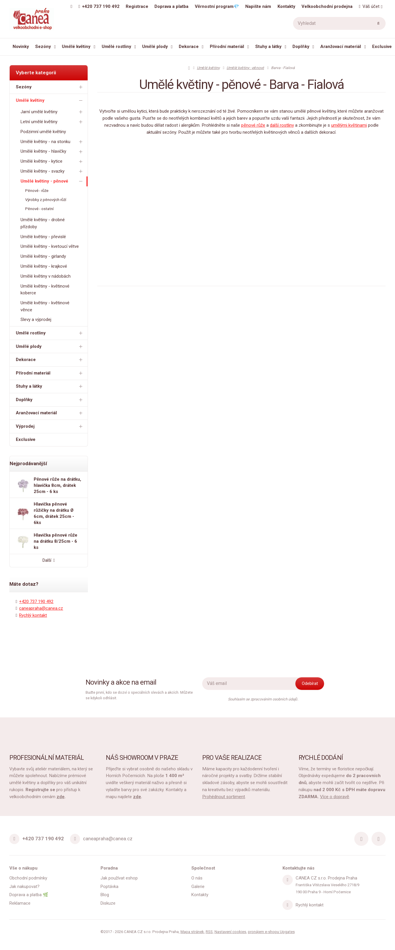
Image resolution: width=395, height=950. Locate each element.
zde (60, 796)
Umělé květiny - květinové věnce (45, 306)
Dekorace (189, 46)
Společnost (203, 868)
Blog (105, 894)
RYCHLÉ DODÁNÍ (321, 757)
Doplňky (300, 46)
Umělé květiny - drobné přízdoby (43, 223)
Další (48, 560)
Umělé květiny (76, 46)
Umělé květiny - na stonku (52, 141)
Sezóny (43, 46)
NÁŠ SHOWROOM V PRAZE (142, 757)
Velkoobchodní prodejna (327, 6)
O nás (196, 878)
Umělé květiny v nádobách (46, 276)
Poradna (109, 868)
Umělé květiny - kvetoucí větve (50, 246)
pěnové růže (253, 125)
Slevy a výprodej (36, 319)
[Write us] (287, 905)
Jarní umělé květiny (52, 112)
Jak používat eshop (119, 878)
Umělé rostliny (116, 46)
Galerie (198, 886)
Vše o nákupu (23, 868)
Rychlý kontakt (33, 615)
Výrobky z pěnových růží (45, 199)
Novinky (21, 46)
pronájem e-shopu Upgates (271, 932)
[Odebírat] (309, 683)
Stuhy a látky (268, 46)
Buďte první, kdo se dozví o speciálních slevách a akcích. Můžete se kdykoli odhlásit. (139, 695)
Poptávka (109, 886)
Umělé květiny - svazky (52, 171)
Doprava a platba (171, 6)
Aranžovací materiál (340, 46)
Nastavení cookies (230, 932)
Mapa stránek (192, 932)
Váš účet (369, 6)
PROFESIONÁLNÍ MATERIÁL (46, 757)
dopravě (340, 796)
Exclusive (382, 46)
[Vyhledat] (339, 23)
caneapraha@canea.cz (41, 608)
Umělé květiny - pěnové (52, 181)
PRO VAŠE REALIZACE (231, 757)
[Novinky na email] (252, 683)
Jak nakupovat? (24, 886)
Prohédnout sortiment (223, 796)
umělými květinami (349, 125)
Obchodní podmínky (28, 878)
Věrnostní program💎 (217, 6)
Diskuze (108, 903)
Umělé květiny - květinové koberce (45, 290)
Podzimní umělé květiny (43, 131)
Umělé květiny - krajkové (44, 266)
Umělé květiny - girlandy (43, 256)
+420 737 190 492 (36, 601)
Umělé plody (155, 46)
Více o (326, 796)
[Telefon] (14, 839)
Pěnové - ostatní (39, 209)
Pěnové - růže (36, 190)
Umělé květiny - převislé (43, 236)
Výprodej (50, 426)
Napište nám (258, 6)
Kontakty (286, 6)
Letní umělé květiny (52, 122)
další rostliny (282, 125)
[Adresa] (287, 880)
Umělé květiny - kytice (52, 161)
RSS (209, 932)
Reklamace (19, 903)
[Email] (75, 839)
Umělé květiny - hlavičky (52, 151)
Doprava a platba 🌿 (28, 894)
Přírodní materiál (227, 46)
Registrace (137, 6)
